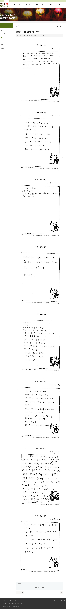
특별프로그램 (39, 4)
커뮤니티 (61, 4)
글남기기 (2, 37)
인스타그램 (63, 600)
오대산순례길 (23, 0)
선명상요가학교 (56, 600)
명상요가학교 (30, 0)
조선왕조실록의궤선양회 (38, 0)
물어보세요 (3, 33)
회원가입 (59, 0)
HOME (51, 0)
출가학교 (11, 0)
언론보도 (2, 44)
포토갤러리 (3, 41)
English (64, 0)
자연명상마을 (17, 0)
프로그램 (28, 4)
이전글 (18, 592)
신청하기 (50, 4)
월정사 (2, 0)
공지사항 (2, 30)
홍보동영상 (3, 48)
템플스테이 (7, 0)
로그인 (55, 0)
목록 (61, 592)
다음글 (22, 592)
